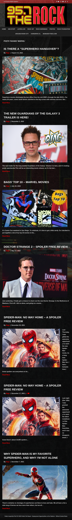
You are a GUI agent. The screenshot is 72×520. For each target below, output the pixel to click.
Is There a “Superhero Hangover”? (31, 48)
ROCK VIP (30, 29)
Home (4, 29)
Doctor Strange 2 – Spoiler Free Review (36, 246)
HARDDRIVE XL (36, 33)
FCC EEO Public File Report (23, 516)
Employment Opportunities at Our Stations (43, 516)
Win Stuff (11, 29)
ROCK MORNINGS (41, 29)
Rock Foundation (63, 29)
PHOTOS (52, 29)
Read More (6, 103)
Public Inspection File (10, 516)
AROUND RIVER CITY (22, 33)
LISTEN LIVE (21, 29)
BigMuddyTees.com (50, 33)
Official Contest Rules (61, 516)
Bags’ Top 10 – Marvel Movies (26, 182)
